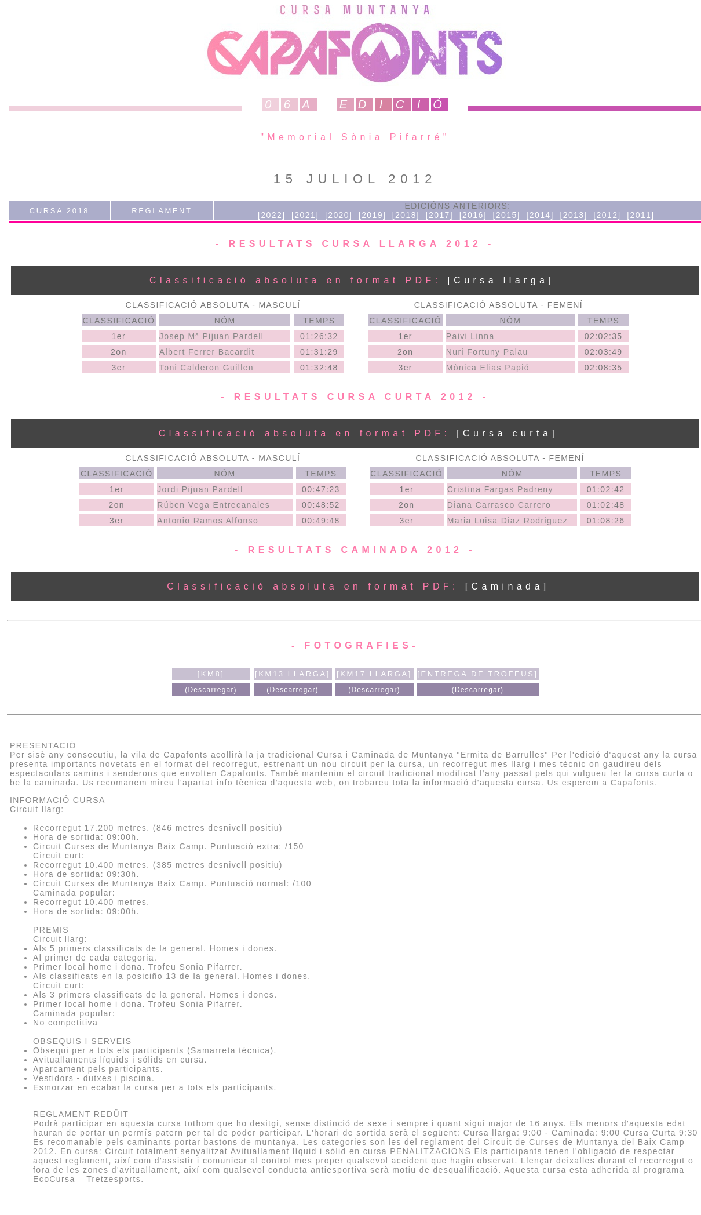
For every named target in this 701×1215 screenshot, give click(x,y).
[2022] (271, 215)
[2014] (539, 215)
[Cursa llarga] (507, 280)
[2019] (372, 215)
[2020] (338, 215)
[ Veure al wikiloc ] (220, 809)
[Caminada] (507, 586)
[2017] (439, 215)
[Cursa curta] (507, 433)
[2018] (405, 215)
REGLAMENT (162, 210)
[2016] (473, 215)
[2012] (606, 215)
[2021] (305, 215)
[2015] (506, 215)
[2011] (640, 215)
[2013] (573, 215)
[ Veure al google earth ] (120, 809)
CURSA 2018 (59, 210)
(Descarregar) (211, 690)
